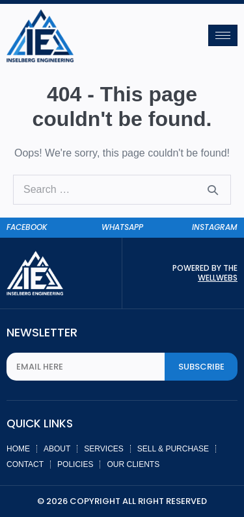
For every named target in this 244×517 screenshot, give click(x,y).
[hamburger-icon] (222, 35)
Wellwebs (217, 277)
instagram (214, 227)
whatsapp (122, 227)
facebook (27, 227)
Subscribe (201, 366)
